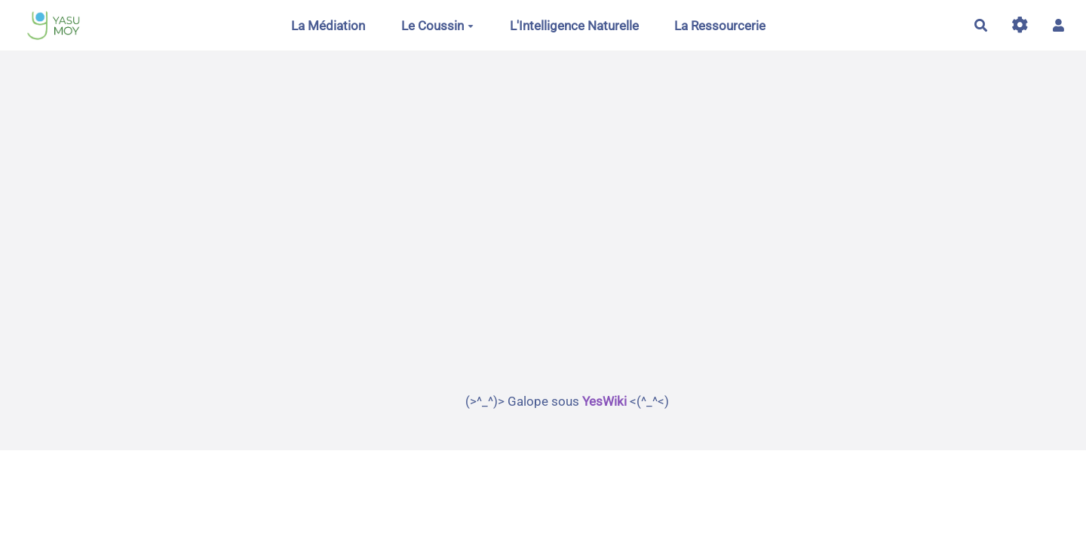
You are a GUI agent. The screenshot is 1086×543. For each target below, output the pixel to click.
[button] (1058, 25)
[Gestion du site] (1020, 25)
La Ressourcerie (719, 25)
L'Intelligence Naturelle (574, 25)
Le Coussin (437, 25)
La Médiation (328, 25)
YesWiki (604, 401)
